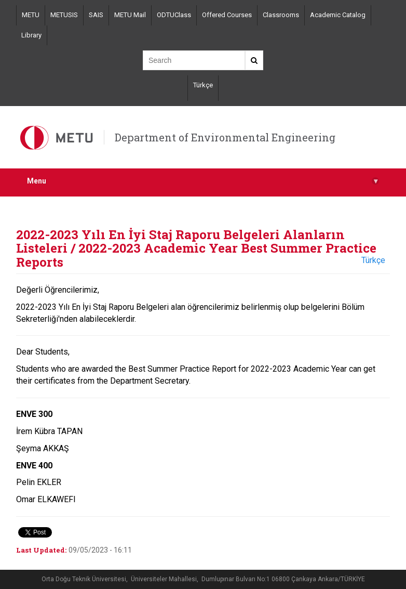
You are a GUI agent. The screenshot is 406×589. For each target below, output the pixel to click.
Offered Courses (227, 15)
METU (30, 15)
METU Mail (130, 15)
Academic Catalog (338, 15)
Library (31, 35)
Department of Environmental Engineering (225, 137)
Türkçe (203, 85)
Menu (203, 181)
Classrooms (281, 15)
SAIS (96, 15)
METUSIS (64, 15)
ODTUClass (174, 15)
